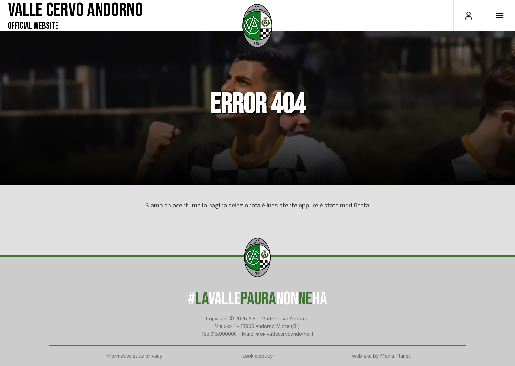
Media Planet (395, 356)
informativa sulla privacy (133, 356)
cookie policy (257, 356)
